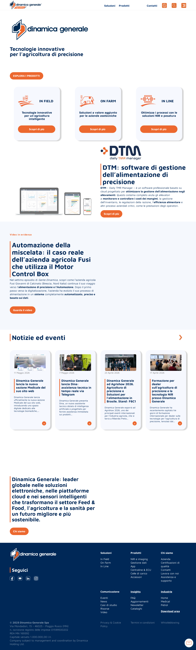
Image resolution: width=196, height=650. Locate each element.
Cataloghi (136, 608)
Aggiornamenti (139, 601)
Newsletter (137, 605)
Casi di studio (108, 605)
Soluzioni (109, 5)
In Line (104, 566)
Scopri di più (36, 129)
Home (164, 597)
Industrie (166, 591)
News (103, 601)
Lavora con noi (170, 573)
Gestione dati (139, 562)
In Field (104, 559)
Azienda (165, 559)
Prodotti (124, 5)
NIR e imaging (139, 559)
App (133, 566)
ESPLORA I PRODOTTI (26, 75)
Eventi (104, 597)
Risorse (104, 608)
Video (103, 612)
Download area (170, 611)
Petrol (164, 605)
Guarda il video (22, 310)
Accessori (136, 577)
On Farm (105, 562)
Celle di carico (139, 573)
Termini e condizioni (143, 622)
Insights (136, 591)
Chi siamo (19, 531)
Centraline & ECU (141, 569)
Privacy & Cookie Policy (110, 624)
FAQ (133, 597)
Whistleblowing (170, 622)
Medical (165, 601)
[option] (98, 276)
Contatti (152, 5)
